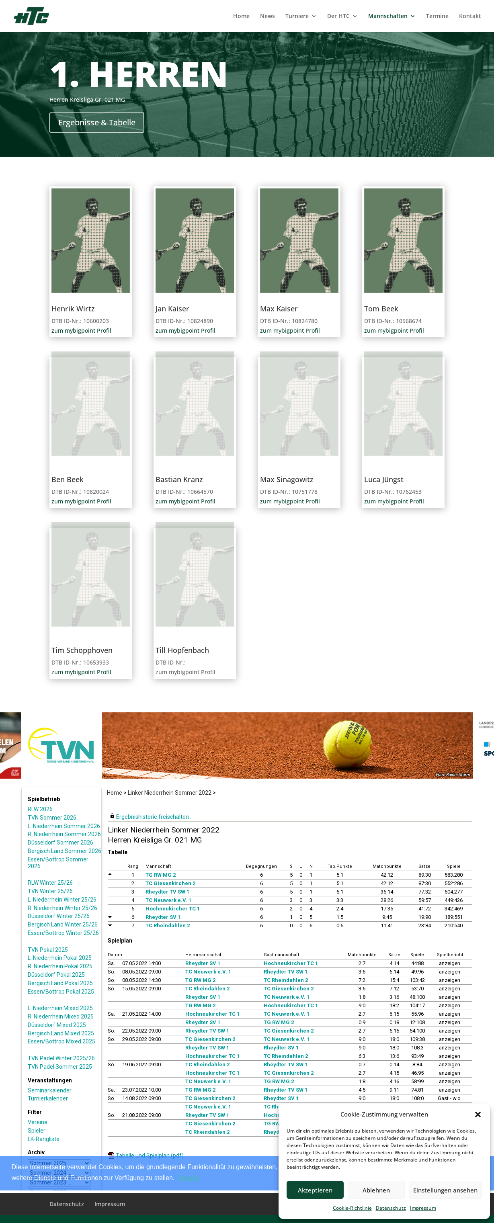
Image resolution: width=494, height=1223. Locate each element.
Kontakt (470, 16)
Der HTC (338, 16)
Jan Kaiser (172, 308)
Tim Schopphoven (82, 650)
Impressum (423, 1208)
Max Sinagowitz (287, 479)
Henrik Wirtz (73, 308)
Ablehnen (376, 1190)
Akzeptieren (315, 1190)
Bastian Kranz (179, 479)
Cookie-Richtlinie (352, 1208)
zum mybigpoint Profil (81, 330)
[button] (478, 1115)
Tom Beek (381, 308)
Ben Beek (67, 479)
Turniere (297, 16)
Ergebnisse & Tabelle (96, 122)
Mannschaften (388, 16)
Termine (437, 16)
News (267, 16)
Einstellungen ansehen (445, 1190)
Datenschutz (391, 1208)
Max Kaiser (279, 308)
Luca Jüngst (384, 479)
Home (241, 16)
